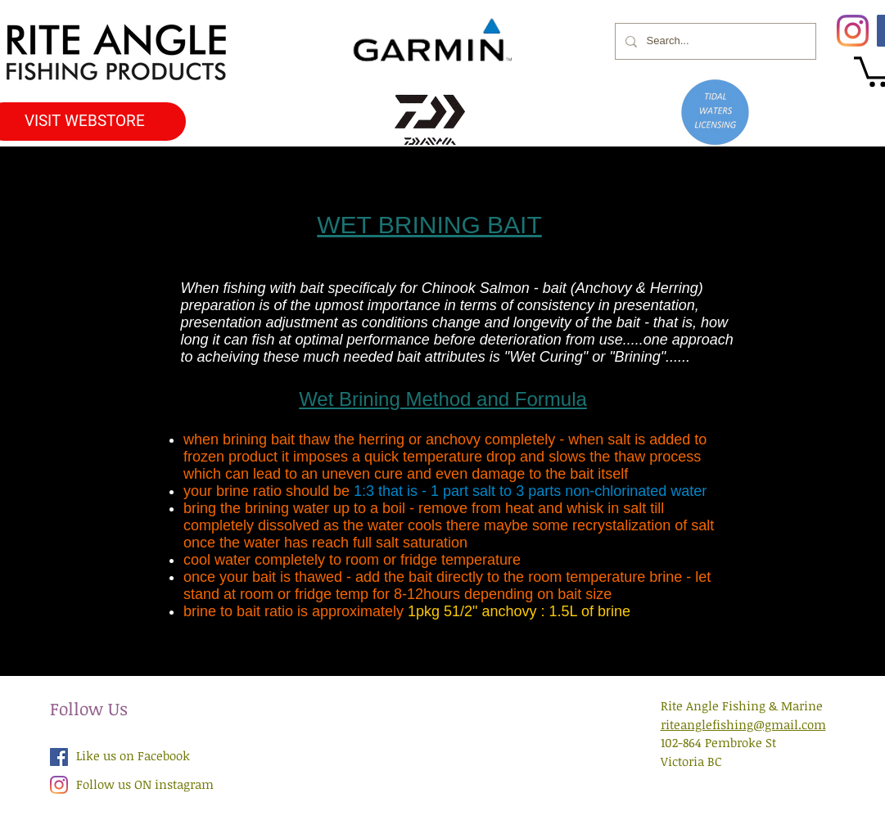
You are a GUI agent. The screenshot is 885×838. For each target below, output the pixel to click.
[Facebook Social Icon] (59, 757)
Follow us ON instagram (145, 784)
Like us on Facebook (133, 755)
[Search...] (714, 41)
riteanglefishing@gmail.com (743, 724)
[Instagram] (853, 31)
